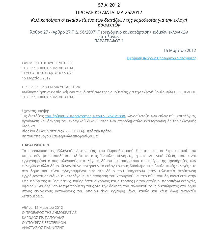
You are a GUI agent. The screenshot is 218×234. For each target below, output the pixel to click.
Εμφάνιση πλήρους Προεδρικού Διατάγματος (161, 58)
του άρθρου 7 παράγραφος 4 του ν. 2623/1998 (85, 115)
